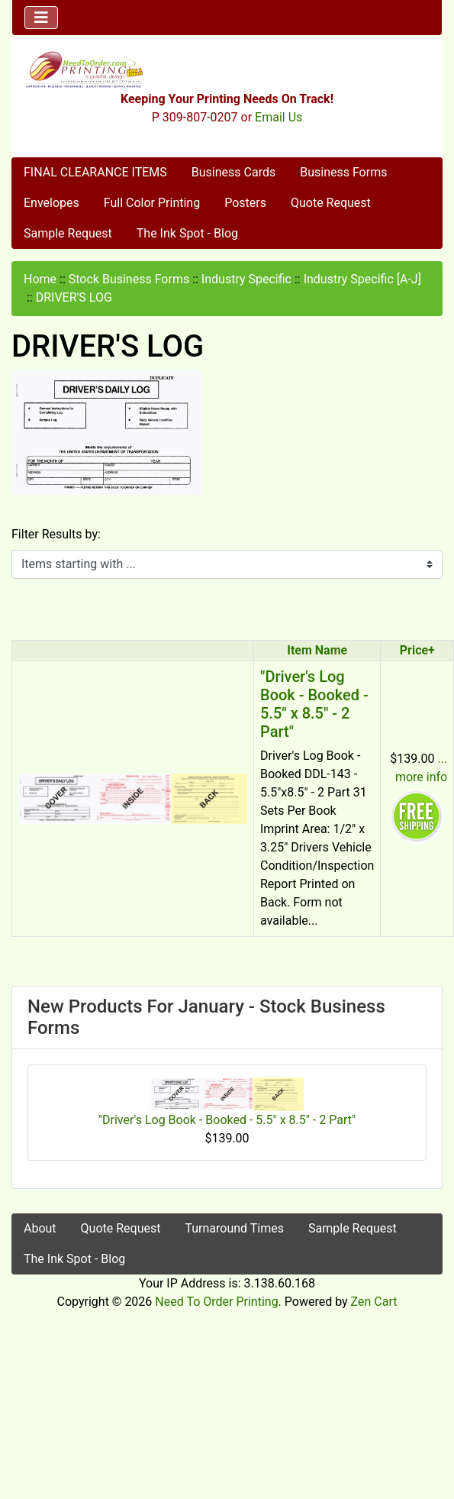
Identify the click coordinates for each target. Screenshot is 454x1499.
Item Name (317, 650)
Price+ (417, 650)
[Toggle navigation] (41, 17)
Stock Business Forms (129, 279)
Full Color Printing (152, 202)
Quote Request (331, 202)
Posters (245, 202)
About (40, 1228)
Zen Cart (374, 1301)
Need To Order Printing (216, 1301)
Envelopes (51, 202)
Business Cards (233, 172)
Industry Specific (246, 279)
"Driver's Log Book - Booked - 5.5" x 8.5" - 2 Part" (314, 704)
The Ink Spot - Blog (187, 233)
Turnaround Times (234, 1228)
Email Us (278, 117)
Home (40, 279)
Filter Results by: (56, 534)
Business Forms (343, 172)
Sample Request (68, 233)
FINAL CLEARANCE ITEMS (95, 172)
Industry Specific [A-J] (362, 279)
